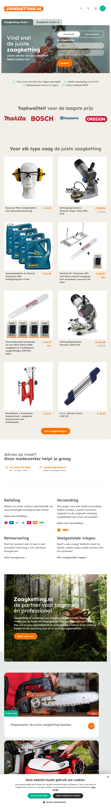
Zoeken (64, 65)
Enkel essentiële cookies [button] (68, 795)
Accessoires (10, 761)
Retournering (80, 761)
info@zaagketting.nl (55, 469)
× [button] (108, 777)
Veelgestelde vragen (49, 761)
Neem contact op (18, 60)
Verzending (79, 757)
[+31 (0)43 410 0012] (7, 469)
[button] (55, 802)
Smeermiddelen (12, 765)
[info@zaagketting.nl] (41, 469)
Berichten (44, 757)
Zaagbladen (10, 757)
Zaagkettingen (12, 753)
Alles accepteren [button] (39, 795)
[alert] (55, 791)
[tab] (17, 23)
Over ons (43, 753)
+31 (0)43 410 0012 (19, 469)
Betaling (78, 753)
